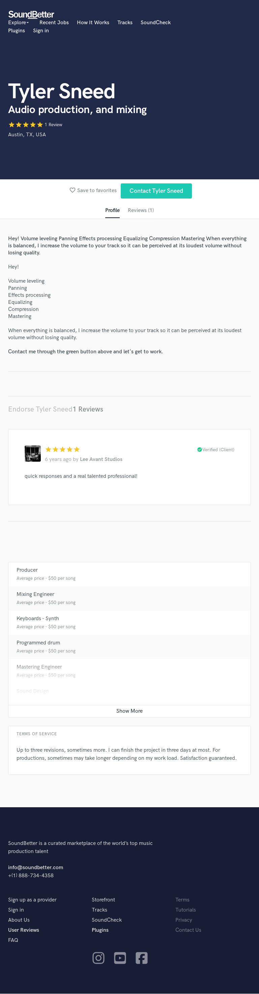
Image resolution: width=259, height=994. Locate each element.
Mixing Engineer (35, 595)
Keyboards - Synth (38, 619)
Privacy (183, 920)
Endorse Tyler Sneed (40, 409)
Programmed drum (38, 643)
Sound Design (33, 691)
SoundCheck (156, 23)
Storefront (103, 900)
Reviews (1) (141, 210)
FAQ (13, 940)
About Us (19, 920)
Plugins (16, 31)
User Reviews (23, 930)
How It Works (93, 23)
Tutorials (185, 910)
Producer (27, 570)
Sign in (41, 31)
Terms (182, 900)
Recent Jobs (54, 23)
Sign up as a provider (32, 900)
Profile (112, 210)
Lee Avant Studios (101, 460)
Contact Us (188, 930)
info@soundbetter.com (35, 868)
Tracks (125, 23)
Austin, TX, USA (27, 135)
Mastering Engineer (39, 667)
